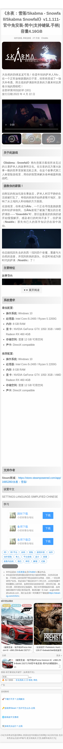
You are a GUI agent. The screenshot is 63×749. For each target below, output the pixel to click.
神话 (28, 561)
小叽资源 (20, 572)
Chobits (31, 572)
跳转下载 (22, 513)
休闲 (23, 552)
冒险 (31, 552)
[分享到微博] (4, 566)
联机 (31, 680)
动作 (51, 552)
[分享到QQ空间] (8, 566)
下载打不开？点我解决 (13, 699)
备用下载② (24, 539)
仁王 (26, 680)
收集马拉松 (9, 561)
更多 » (59, 655)
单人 (18, 557)
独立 (20, 561)
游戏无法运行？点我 (12, 726)
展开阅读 (32, 290)
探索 (45, 557)
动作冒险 (8, 557)
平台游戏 (28, 557)
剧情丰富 (41, 552)
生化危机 (20, 680)
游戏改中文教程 (10, 717)
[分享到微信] (12, 566)
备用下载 (22, 526)
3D (5, 552)
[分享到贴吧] (16, 566)
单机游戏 (27, 38)
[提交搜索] (30, 677)
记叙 (43, 561)
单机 (35, 680)
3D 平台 (13, 552)
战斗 (37, 557)
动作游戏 (18, 38)
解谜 (35, 561)
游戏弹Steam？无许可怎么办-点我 (18, 708)
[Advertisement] (31, 432)
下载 (48, 515)
